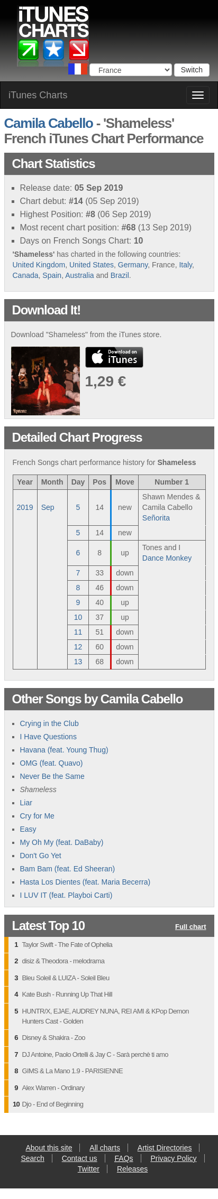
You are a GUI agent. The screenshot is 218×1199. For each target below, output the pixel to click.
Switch (192, 70)
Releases (132, 1169)
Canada (26, 275)
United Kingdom (39, 265)
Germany (133, 265)
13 (78, 661)
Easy (28, 829)
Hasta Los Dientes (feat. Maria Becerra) (85, 882)
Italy (185, 265)
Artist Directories (165, 1148)
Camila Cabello (48, 123)
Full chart (190, 927)
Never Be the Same (52, 776)
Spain (51, 275)
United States (91, 265)
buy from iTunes (114, 357)
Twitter (88, 1169)
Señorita (156, 518)
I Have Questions (48, 736)
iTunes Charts (37, 95)
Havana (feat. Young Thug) (64, 750)
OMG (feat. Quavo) (51, 763)
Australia (79, 275)
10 (78, 617)
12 (78, 647)
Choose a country (77, 69)
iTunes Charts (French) (53, 38)
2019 (25, 507)
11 (78, 632)
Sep (47, 507)
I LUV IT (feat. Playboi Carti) (66, 895)
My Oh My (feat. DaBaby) (62, 842)
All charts (104, 1148)
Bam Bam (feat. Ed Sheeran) (67, 869)
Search (32, 1158)
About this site (49, 1148)
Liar (26, 802)
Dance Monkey (167, 558)
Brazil (120, 275)
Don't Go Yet (40, 855)
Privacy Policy (173, 1158)
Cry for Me (37, 816)
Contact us (79, 1158)
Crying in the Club (49, 723)
